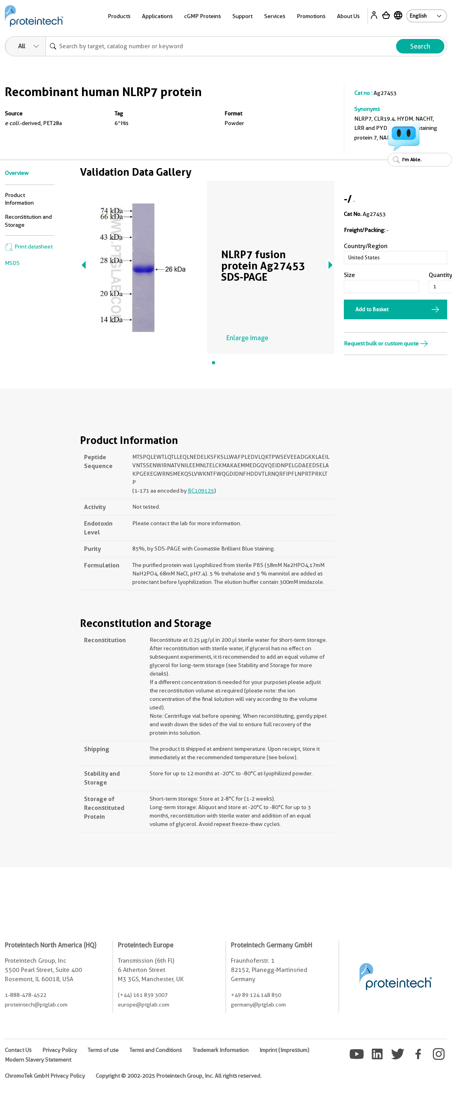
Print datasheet (29, 246)
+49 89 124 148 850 (256, 995)
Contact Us (18, 1050)
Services (274, 16)
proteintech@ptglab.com (36, 1004)
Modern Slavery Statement (38, 1059)
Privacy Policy (59, 1050)
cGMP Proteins (202, 16)
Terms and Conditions (155, 1050)
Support (242, 16)
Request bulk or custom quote (386, 343)
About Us (348, 16)
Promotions (311, 16)
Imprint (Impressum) (284, 1050)
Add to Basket (371, 309)
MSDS (12, 263)
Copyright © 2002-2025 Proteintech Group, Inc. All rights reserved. (178, 1075)
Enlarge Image (247, 338)
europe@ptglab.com (143, 1004)
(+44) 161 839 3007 (143, 995)
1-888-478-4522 (25, 995)
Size (349, 275)
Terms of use (103, 1050)
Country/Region (366, 246)
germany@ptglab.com (258, 1004)
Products (119, 16)
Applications (157, 16)
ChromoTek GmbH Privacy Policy (45, 1075)
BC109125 (201, 490)
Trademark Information (221, 1050)
